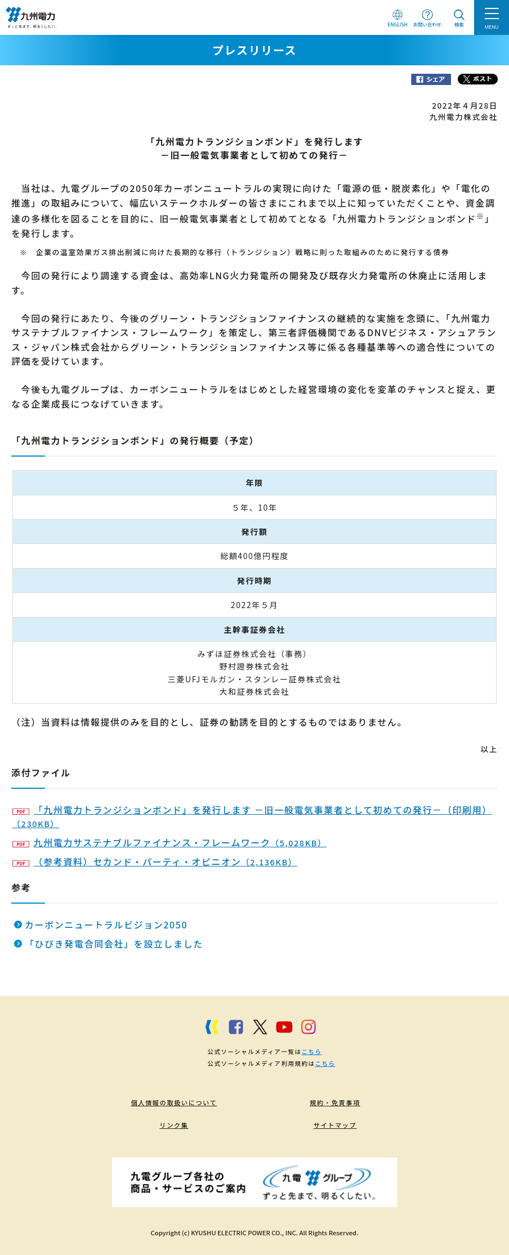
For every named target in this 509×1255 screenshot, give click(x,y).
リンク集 (173, 1124)
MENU (492, 27)
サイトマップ (335, 1124)
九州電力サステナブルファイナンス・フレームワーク (169, 842)
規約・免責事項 (335, 1102)
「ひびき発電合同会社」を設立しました (114, 943)
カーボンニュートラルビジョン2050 (106, 924)
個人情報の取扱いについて (174, 1102)
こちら (311, 1051)
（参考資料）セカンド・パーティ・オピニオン (154, 861)
